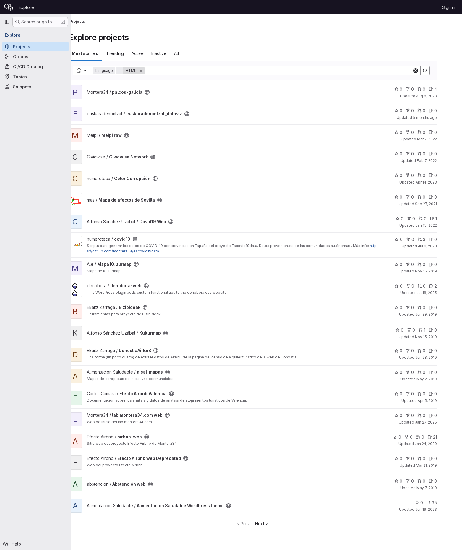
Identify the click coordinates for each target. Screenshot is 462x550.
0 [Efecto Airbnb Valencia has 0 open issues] (447, 393)
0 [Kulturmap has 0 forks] (425, 329)
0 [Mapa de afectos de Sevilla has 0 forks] (424, 196)
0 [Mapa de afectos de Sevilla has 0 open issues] (447, 196)
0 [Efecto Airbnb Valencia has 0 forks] (424, 393)
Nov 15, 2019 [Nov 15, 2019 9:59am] (440, 337)
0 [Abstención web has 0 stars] (412, 481)
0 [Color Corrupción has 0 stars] (412, 175)
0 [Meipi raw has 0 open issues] (447, 132)
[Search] (292, 70)
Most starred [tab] (99, 53)
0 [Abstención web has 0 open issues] (447, 481)
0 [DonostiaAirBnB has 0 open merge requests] (436, 350)
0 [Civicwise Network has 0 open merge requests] (436, 153)
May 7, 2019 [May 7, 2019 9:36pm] (441, 488)
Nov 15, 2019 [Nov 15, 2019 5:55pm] (440, 271)
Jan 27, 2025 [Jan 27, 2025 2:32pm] (440, 422)
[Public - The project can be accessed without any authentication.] (161, 92)
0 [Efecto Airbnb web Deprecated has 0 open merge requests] (436, 458)
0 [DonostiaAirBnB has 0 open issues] (447, 350)
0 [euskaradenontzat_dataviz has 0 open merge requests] (436, 110)
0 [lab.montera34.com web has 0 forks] (424, 415)
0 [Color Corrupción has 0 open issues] (447, 175)
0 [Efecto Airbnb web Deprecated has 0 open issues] (447, 458)
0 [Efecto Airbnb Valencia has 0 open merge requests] (436, 393)
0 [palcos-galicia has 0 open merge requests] (436, 89)
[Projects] (35, 46)
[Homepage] (8, 7)
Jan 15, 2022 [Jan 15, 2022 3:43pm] (440, 225)
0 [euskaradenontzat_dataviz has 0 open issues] (447, 110)
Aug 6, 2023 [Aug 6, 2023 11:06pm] (440, 96)
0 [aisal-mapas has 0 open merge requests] (436, 372)
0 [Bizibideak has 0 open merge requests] (436, 307)
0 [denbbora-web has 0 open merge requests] (436, 285)
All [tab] (190, 53)
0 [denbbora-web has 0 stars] (413, 285)
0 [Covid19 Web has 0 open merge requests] (437, 218)
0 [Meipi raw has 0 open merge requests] (436, 132)
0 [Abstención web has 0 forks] (424, 481)
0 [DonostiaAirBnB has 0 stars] (412, 350)
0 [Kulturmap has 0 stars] (414, 329)
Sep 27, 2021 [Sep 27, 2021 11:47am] (440, 204)
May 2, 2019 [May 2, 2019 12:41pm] (441, 379)
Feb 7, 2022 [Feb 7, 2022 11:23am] (441, 160)
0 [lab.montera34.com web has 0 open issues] (447, 415)
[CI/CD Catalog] (35, 66)
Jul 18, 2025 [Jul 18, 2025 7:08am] (441, 293)
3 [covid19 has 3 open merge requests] (436, 239)
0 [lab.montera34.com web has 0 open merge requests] (436, 415)
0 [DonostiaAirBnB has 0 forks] (424, 350)
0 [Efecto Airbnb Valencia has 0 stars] (412, 393)
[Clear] (429, 70)
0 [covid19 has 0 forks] (424, 239)
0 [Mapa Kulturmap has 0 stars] (412, 264)
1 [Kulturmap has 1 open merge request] (436, 329)
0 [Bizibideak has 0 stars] (412, 307)
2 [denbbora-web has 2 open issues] (447, 285)
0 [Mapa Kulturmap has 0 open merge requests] (436, 264)
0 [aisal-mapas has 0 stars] (412, 372)
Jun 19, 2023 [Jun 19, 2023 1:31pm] (440, 509)
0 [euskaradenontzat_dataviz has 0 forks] (424, 110)
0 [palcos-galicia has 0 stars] (412, 89)
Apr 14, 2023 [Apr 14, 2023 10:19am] (440, 182)
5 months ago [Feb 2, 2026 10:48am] (439, 117)
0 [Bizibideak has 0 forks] (424, 307)
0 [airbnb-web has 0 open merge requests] (434, 436)
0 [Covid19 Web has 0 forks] (425, 218)
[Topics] (35, 76)
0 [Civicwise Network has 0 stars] (412, 153)
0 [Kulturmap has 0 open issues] (447, 329)
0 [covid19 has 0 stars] (413, 239)
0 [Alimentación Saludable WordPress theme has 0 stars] (433, 502)
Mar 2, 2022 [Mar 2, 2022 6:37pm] (441, 139)
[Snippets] (35, 86)
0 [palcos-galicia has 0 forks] (424, 89)
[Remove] (155, 70)
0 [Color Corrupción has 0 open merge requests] (436, 175)
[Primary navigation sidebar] (7, 22)
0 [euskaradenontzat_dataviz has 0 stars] (412, 110)
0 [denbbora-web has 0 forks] (424, 285)
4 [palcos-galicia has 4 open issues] (447, 89)
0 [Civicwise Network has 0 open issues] (447, 153)
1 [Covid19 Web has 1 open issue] (447, 218)
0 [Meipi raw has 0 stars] (412, 132)
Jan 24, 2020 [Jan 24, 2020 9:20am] (440, 444)
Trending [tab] (129, 53)
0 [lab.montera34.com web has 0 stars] (412, 415)
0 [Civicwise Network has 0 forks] (424, 153)
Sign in (448, 7)
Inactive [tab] (173, 53)
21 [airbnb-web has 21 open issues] (446, 436)
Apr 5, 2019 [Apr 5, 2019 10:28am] (441, 400)
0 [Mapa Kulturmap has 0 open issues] (447, 264)
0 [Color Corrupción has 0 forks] (424, 175)
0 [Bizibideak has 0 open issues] (447, 307)
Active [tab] (152, 53)
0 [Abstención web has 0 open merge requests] (436, 481)
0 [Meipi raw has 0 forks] (424, 132)
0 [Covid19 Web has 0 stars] (414, 218)
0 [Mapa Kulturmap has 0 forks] (424, 264)
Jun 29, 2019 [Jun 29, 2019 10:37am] (440, 314)
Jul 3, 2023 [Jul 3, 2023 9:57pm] (441, 246)
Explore (26, 7)
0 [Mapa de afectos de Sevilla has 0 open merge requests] (436, 196)
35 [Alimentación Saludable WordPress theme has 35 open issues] (446, 502)
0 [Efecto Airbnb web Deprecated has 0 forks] (424, 458)
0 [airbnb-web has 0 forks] (423, 436)
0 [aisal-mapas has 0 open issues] (447, 372)
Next (276, 523)
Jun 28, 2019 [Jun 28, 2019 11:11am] (440, 357)
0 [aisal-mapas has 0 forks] (424, 372)
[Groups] (35, 56)
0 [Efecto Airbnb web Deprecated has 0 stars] (412, 458)
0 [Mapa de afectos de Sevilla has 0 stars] (412, 196)
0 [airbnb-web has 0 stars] (411, 436)
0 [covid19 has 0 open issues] (447, 239)
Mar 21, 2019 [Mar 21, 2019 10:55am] (440, 465)
